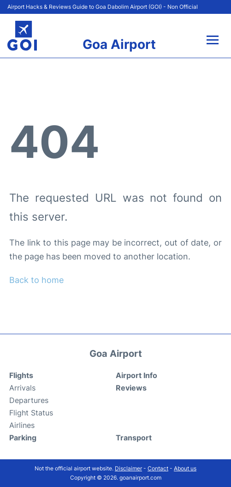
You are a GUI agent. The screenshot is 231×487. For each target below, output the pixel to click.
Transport (134, 437)
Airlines (22, 425)
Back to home (36, 280)
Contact (158, 468)
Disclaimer (128, 468)
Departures (28, 400)
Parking (22, 437)
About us (185, 468)
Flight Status (31, 412)
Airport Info (136, 375)
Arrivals (22, 387)
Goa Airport (119, 44)
